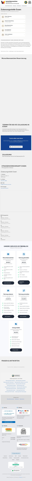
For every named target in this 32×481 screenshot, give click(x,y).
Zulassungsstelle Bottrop (10, 383)
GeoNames (20, 477)
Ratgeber (17, 459)
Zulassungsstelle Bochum (10, 390)
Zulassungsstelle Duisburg (10, 380)
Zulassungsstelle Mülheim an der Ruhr (21, 382)
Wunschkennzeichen (8, 5)
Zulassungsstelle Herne (21, 388)
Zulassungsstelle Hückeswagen (20, 391)
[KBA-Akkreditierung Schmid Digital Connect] (16, 470)
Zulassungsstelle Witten (20, 390)
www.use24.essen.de (4, 188)
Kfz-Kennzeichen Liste (24, 457)
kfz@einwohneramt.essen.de (6, 184)
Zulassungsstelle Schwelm (9, 391)
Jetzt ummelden (24, 316)
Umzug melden (16, 350)
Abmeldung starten (23, 282)
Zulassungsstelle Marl (20, 385)
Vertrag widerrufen (16, 453)
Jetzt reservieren (8, 283)
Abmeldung (19, 5)
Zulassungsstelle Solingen (11, 385)
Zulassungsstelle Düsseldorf (21, 380)
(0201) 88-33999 (4, 180)
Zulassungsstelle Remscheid (11, 388)
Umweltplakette (24, 5)
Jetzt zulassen (8, 316)
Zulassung (14, 5)
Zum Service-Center (9, 422)
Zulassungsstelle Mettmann (20, 383)
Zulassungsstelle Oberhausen (8, 382)
